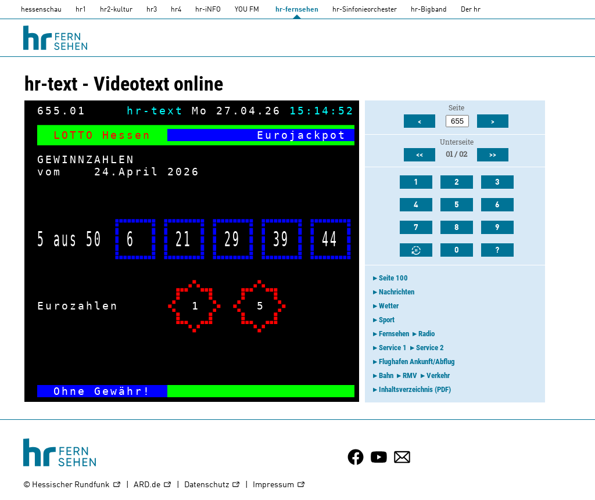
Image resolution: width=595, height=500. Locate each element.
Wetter (389, 305)
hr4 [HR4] (176, 9)
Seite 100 (393, 278)
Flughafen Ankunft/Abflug (417, 361)
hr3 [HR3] (151, 9)
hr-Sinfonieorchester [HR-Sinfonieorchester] (364, 9)
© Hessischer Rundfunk (72, 485)
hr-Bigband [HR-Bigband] (429, 9)
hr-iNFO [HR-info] (208, 9)
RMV (410, 375)
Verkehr (438, 375)
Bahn (386, 375)
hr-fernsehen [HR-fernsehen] (296, 9)
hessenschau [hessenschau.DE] (41, 9)
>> (492, 155)
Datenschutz (212, 485)
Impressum (279, 485)
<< (419, 155)
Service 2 (430, 347)
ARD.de (153, 485)
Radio (426, 333)
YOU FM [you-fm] (247, 9)
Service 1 (393, 347)
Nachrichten (396, 291)
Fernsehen (394, 333)
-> (338, 391)
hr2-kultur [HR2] (116, 9)
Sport (387, 319)
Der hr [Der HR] (471, 9)
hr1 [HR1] (81, 9)
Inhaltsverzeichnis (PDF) (415, 389)
